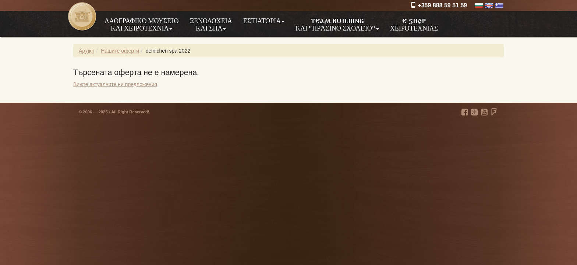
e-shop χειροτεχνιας (414, 24)
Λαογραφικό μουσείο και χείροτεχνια (141, 24)
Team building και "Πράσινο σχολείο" (337, 24)
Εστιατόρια (263, 20)
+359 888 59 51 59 (438, 5)
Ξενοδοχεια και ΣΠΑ (211, 24)
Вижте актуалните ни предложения (115, 84)
